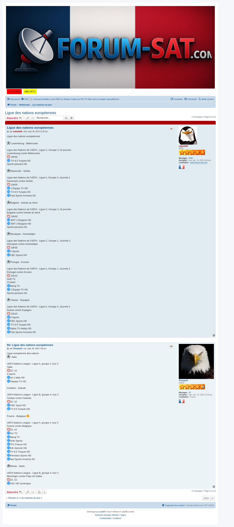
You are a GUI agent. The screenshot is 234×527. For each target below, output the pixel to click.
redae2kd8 (183, 146)
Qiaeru (123, 515)
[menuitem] (24, 99)
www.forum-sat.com (198, 163)
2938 (191, 158)
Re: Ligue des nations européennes (30, 344)
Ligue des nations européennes (30, 113)
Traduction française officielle (106, 515)
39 (190, 393)
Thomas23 (183, 381)
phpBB (102, 512)
